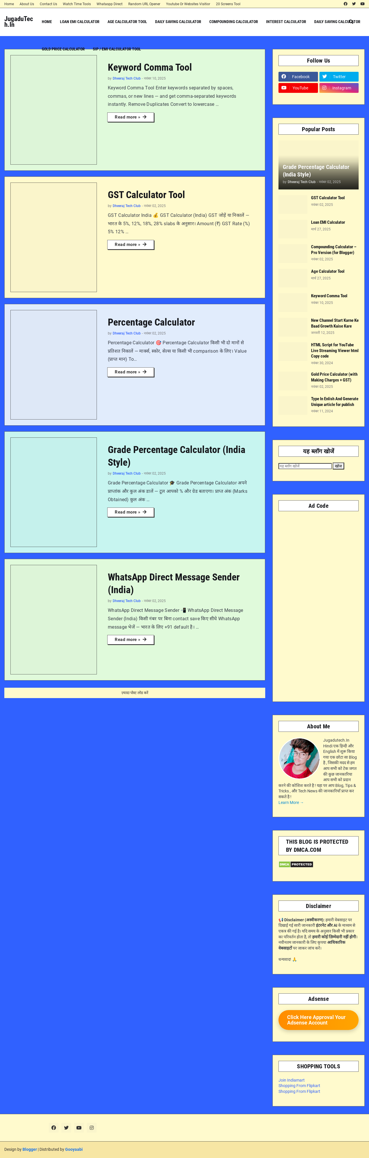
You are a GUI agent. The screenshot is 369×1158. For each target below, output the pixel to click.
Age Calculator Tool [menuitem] (127, 21)
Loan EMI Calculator (328, 222)
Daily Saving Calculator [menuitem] (178, 21)
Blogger (29, 1149)
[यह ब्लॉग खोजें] (305, 466)
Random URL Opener (144, 4)
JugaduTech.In (18, 22)
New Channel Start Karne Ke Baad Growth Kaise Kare (335, 323)
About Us (27, 4)
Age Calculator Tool (327, 271)
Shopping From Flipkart (299, 1085)
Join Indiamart (291, 1080)
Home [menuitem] (47, 21)
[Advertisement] (318, 603)
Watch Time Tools (77, 4)
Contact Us (48, 4)
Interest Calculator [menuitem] (286, 21)
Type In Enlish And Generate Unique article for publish (334, 401)
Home (9, 4)
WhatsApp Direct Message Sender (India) (174, 583)
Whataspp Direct (110, 4)
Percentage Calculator (151, 322)
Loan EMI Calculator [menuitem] (79, 21)
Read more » (128, 117)
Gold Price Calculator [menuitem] (63, 49)
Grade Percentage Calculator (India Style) (176, 456)
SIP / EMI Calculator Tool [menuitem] (117, 49)
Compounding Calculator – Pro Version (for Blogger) (333, 249)
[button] (351, 21)
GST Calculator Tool (146, 194)
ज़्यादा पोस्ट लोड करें (134, 693)
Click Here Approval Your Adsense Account (316, 1020)
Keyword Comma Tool (150, 67)
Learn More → (291, 802)
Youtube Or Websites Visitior (188, 4)
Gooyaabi (74, 1149)
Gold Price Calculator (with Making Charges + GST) (334, 377)
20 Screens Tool (228, 4)
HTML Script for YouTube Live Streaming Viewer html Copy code (335, 350)
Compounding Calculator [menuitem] (233, 21)
